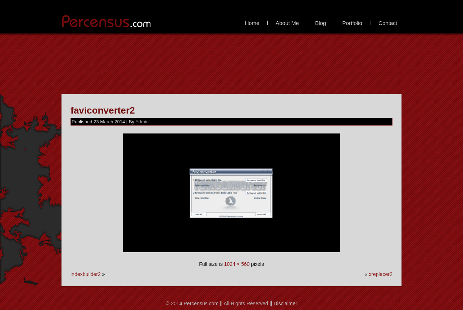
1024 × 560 (237, 264)
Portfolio (352, 23)
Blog (320, 23)
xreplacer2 (380, 274)
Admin (142, 121)
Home (252, 23)
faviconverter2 (103, 110)
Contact (387, 23)
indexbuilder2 (86, 274)
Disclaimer (285, 303)
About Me (287, 23)
